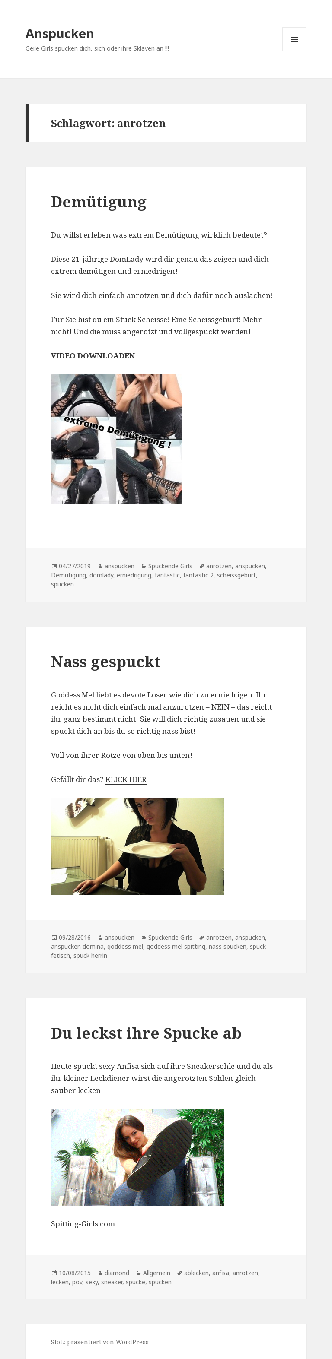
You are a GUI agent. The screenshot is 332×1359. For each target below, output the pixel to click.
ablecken (196, 1273)
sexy (92, 1282)
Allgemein (156, 1273)
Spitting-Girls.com (83, 1224)
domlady (101, 575)
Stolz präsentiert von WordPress (100, 1342)
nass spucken (227, 946)
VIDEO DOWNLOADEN (93, 356)
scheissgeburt (236, 575)
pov (77, 1282)
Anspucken (60, 33)
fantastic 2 (198, 575)
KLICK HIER (126, 779)
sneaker (111, 1282)
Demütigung (99, 201)
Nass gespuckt (105, 661)
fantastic (167, 575)
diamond (117, 1273)
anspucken (119, 566)
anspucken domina (77, 946)
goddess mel (125, 946)
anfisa (220, 1273)
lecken (60, 1282)
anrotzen (219, 566)
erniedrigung (134, 575)
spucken (62, 584)
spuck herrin (90, 955)
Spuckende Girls (170, 566)
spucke (135, 1282)
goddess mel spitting (176, 946)
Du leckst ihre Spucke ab (146, 1033)
